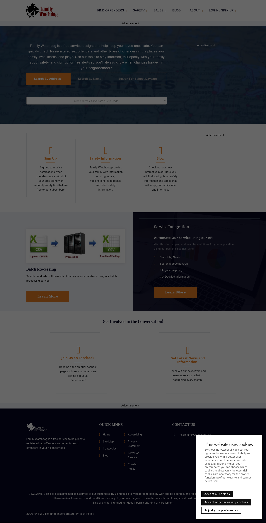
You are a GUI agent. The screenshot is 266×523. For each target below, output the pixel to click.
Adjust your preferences (221, 510)
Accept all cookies (217, 494)
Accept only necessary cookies (226, 502)
